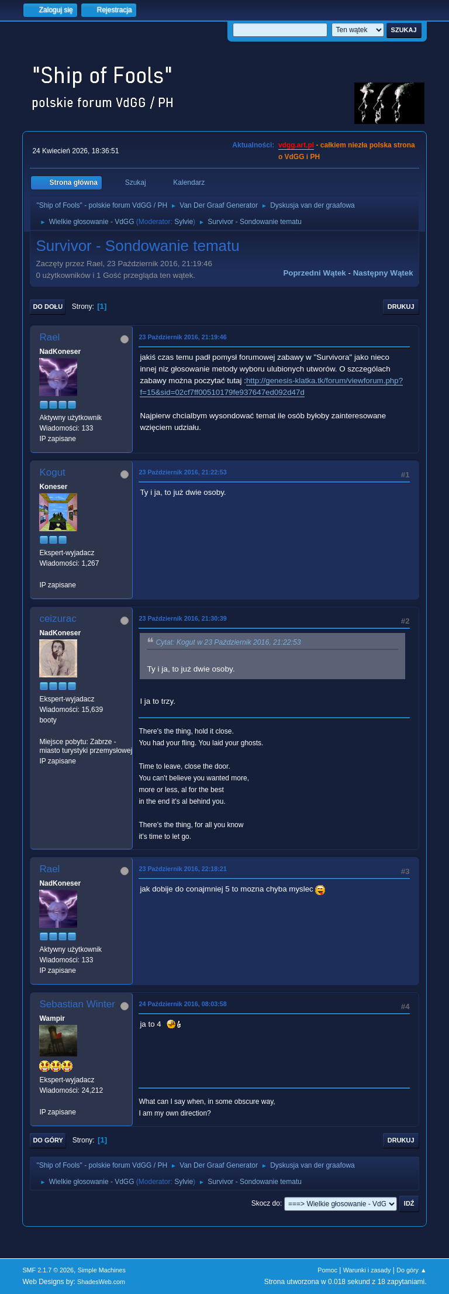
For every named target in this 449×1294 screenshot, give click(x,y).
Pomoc (327, 1270)
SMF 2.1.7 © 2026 (48, 1270)
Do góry (48, 1140)
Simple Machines (102, 1270)
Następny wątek (383, 273)
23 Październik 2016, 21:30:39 (182, 618)
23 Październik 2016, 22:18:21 (182, 868)
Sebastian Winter (77, 1004)
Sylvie (183, 222)
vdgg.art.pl (296, 145)
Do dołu (48, 306)
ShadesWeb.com (101, 1281)
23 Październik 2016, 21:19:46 (182, 336)
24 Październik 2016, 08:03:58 (182, 1003)
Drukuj (401, 306)
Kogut (52, 472)
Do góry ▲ (411, 1270)
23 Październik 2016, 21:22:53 (182, 472)
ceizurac (57, 618)
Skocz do (265, 1203)
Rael (49, 337)
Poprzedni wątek (314, 273)
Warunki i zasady (367, 1270)
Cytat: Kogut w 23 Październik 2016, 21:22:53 (228, 642)
